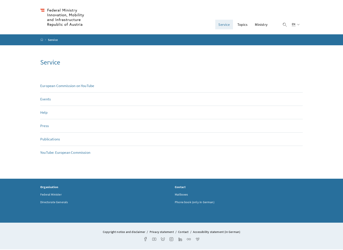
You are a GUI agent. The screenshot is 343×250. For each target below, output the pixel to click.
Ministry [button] (261, 24)
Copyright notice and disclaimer (124, 232)
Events (45, 99)
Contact (183, 232)
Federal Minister (51, 195)
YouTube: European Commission (65, 153)
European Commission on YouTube (67, 86)
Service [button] (224, 24)
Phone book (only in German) (194, 203)
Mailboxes (181, 195)
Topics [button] (242, 24)
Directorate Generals (54, 203)
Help (43, 113)
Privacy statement (162, 232)
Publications (50, 139)
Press (44, 126)
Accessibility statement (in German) (216, 232)
